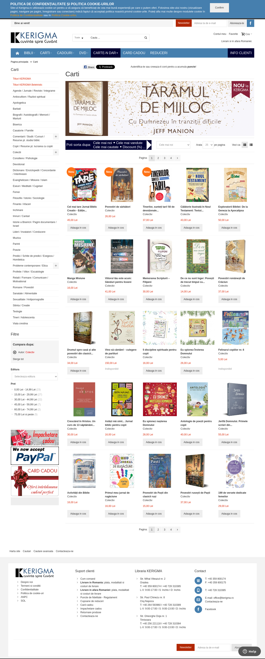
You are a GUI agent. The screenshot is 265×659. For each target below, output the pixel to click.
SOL (23, 600)
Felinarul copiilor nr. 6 (231, 349)
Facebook (210, 609)
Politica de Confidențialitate (26, 15)
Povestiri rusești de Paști (195, 492)
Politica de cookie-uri (32, 593)
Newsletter (184, 23)
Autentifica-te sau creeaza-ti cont (149, 66)
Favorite (233, 34)
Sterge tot (18, 359)
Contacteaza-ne (64, 551)
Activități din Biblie (78, 492)
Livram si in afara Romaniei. (236, 41)
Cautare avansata (43, 551)
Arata (199, 144)
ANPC (24, 597)
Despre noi (27, 582)
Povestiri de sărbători (117, 206)
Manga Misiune (76, 278)
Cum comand (87, 578)
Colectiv (72, 214)
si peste (25, 414)
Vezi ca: (236, 144)
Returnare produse (90, 612)
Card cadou (86, 604)
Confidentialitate (30, 589)
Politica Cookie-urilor (64, 15)
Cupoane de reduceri (92, 601)
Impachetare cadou (91, 608)
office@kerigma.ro (223, 597)
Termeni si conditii (30, 585)
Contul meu (219, 34)
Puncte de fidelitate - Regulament (98, 597)
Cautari (27, 551)
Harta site (15, 551)
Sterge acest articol (15, 352)
